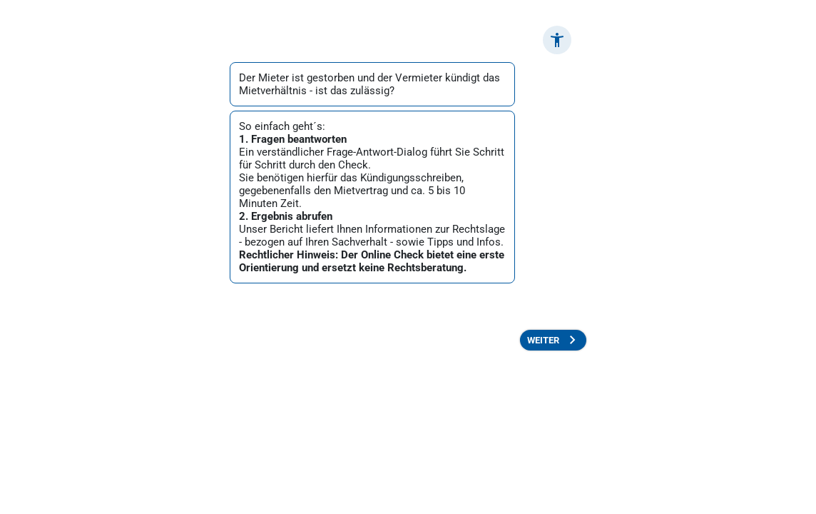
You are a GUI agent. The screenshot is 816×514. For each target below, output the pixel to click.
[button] (557, 40)
